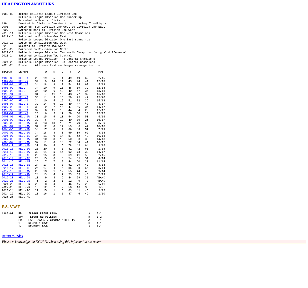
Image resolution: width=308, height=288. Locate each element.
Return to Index (12, 278)
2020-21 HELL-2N (16, 215)
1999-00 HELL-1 (15, 134)
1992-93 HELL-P (15, 107)
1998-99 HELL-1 (15, 130)
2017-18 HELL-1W (16, 204)
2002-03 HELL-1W (16, 146)
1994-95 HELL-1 (15, 115)
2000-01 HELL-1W (16, 138)
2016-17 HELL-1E (16, 200)
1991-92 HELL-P (15, 103)
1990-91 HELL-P (15, 100)
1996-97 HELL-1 (15, 123)
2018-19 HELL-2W (16, 207)
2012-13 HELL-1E (16, 184)
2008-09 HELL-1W (16, 169)
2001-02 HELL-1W (16, 142)
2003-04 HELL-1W (16, 150)
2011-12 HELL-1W (16, 181)
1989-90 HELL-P (15, 96)
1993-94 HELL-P (15, 111)
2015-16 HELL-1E (16, 196)
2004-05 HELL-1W (16, 154)
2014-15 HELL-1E (16, 192)
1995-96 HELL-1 (15, 119)
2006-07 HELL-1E (16, 161)
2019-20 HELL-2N (16, 211)
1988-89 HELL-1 (15, 92)
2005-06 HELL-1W (16, 157)
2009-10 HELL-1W (16, 173)
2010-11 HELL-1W (16, 177)
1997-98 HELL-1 (15, 127)
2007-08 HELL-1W (16, 165)
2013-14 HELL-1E (16, 188)
